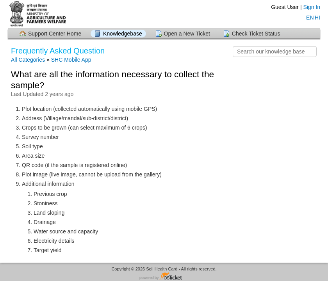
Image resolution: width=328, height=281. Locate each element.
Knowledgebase (122, 33)
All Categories (28, 60)
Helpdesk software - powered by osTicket (164, 276)
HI (317, 16)
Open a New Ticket (187, 33)
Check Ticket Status (256, 33)
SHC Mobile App (71, 60)
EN (309, 16)
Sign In (311, 7)
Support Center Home (54, 33)
